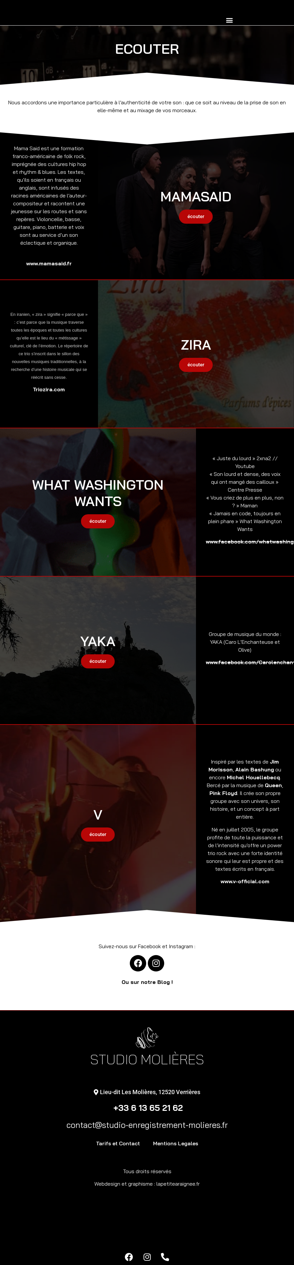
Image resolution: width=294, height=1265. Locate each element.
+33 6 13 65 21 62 (147, 1108)
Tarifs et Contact (118, 1143)
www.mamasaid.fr (49, 263)
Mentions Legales (175, 1143)
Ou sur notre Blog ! (147, 982)
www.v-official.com (245, 881)
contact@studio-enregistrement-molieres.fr (147, 1125)
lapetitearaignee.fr (178, 1183)
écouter (195, 216)
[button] (229, 19)
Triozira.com (49, 389)
